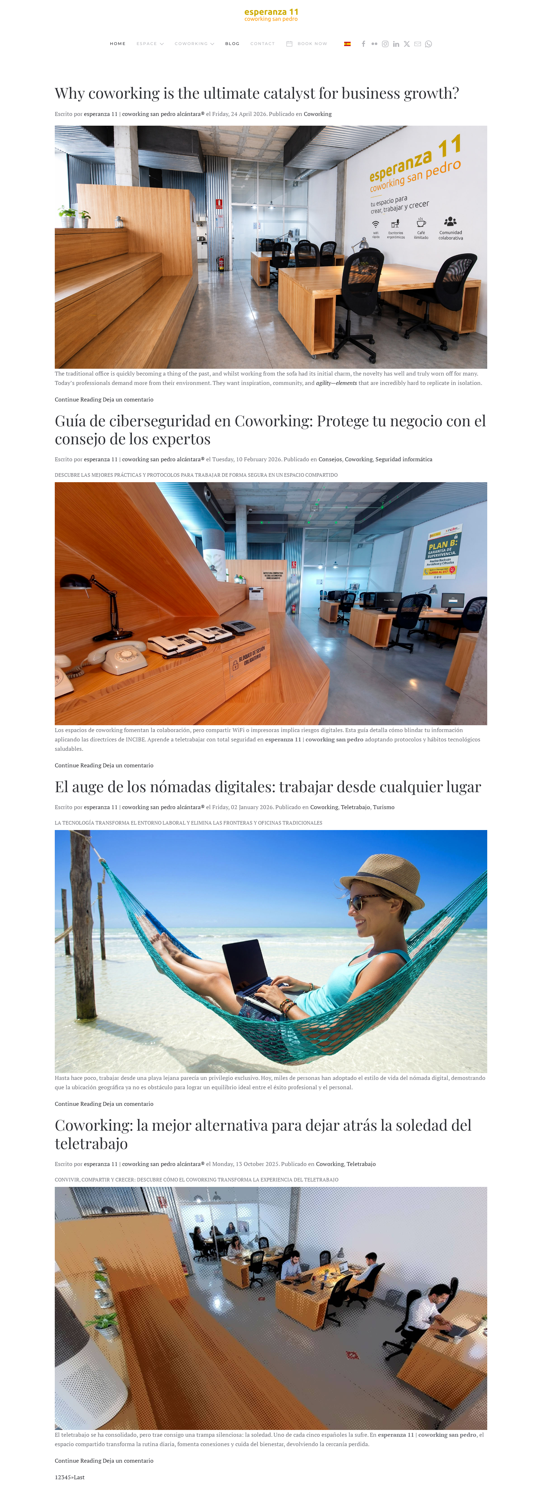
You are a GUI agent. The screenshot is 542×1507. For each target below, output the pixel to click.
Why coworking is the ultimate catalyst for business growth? (257, 92)
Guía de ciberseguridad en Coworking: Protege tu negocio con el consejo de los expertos (270, 429)
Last (79, 1477)
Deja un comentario (128, 399)
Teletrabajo (355, 807)
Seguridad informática (404, 459)
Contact (262, 43)
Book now (307, 44)
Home (118, 43)
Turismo (384, 807)
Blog (232, 43)
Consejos (330, 459)
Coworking (318, 114)
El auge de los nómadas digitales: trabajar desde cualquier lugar (268, 786)
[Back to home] (271, 14)
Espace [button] (150, 43)
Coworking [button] (195, 43)
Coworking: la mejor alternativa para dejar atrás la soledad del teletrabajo (263, 1133)
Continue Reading (78, 399)
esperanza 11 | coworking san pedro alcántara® (144, 114)
